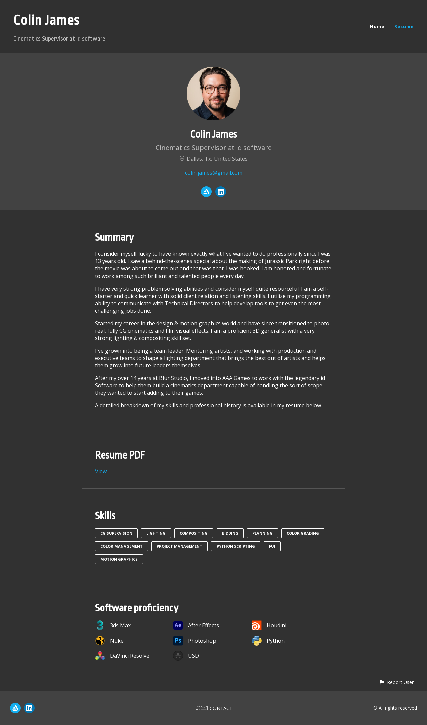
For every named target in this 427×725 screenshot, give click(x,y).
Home (377, 26)
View (101, 471)
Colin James (46, 20)
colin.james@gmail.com (213, 172)
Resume (404, 26)
